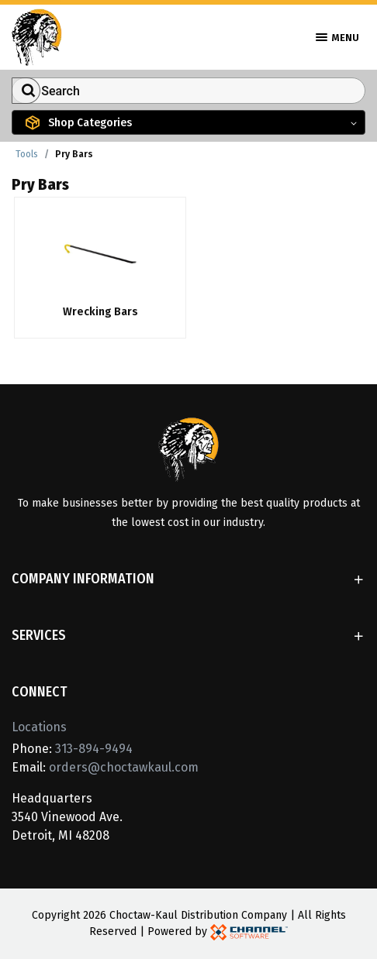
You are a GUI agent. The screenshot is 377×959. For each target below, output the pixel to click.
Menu (337, 37)
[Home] (37, 36)
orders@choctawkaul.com (124, 767)
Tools (27, 154)
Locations (39, 727)
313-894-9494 (94, 748)
